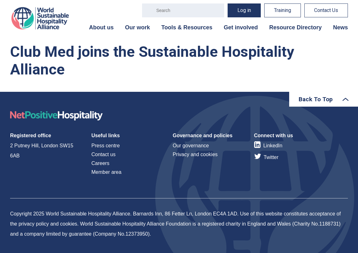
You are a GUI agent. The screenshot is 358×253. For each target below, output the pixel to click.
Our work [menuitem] (137, 27)
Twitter (271, 157)
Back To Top (316, 99)
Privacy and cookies (195, 154)
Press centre (106, 145)
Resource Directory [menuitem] (295, 27)
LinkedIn (273, 145)
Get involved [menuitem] (241, 27)
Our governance (191, 145)
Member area (107, 172)
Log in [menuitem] (244, 10)
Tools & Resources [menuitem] (186, 27)
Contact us (104, 154)
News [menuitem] (340, 27)
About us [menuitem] (101, 27)
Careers (101, 163)
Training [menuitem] (282, 10)
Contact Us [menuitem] (326, 10)
